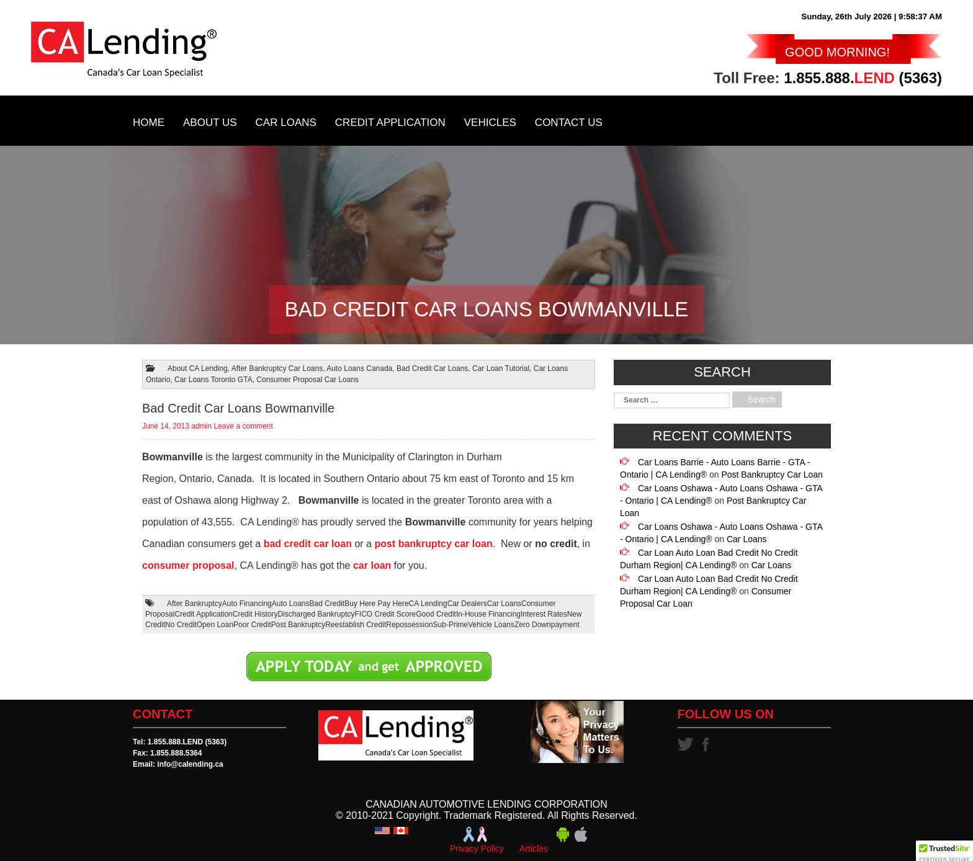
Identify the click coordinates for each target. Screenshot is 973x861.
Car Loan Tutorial (500, 368)
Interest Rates (544, 614)
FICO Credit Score (385, 614)
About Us (210, 122)
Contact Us (569, 122)
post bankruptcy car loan (433, 543)
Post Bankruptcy (298, 624)
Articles (533, 849)
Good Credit (436, 614)
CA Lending (428, 603)
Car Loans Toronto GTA (213, 379)
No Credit (181, 624)
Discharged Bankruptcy (315, 614)
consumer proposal (188, 565)
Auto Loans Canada (359, 368)
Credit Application (390, 122)
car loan (372, 565)
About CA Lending (198, 368)
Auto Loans (291, 603)
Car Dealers (467, 603)
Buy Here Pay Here (376, 603)
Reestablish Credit (355, 624)
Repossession (409, 624)
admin (201, 426)
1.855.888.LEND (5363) (187, 742)
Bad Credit (327, 603)
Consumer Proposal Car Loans (307, 379)
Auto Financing (247, 603)
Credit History (255, 614)
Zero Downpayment (547, 624)
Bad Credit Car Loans (432, 368)
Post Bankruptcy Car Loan (771, 475)
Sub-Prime (451, 624)
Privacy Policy (477, 849)
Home (148, 122)
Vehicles (490, 122)
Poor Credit (252, 624)
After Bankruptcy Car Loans (277, 368)
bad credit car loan (308, 543)
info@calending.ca (190, 764)
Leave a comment (242, 426)
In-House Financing (488, 614)
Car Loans (286, 122)
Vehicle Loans (491, 624)
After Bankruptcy (194, 603)
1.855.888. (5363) (863, 77)
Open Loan (215, 624)
